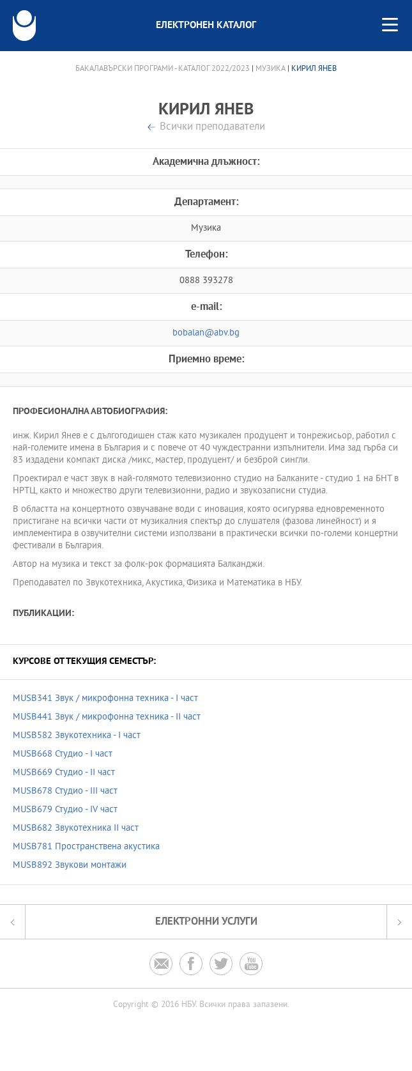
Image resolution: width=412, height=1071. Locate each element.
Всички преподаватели (212, 127)
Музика (271, 69)
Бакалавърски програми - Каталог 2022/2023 (162, 69)
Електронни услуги (206, 921)
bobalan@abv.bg (206, 333)
